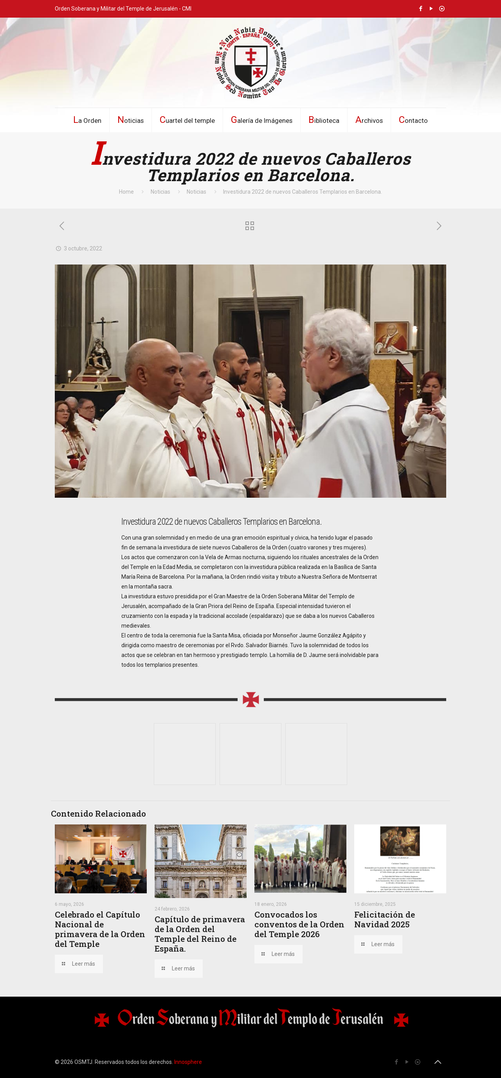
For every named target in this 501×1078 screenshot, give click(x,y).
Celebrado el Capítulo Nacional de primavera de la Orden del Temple (100, 929)
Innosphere (188, 1062)
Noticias (160, 192)
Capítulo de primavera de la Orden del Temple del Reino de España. (200, 934)
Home (126, 192)
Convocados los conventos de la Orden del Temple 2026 (299, 924)
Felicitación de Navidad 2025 (384, 919)
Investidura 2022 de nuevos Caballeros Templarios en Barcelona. (302, 192)
